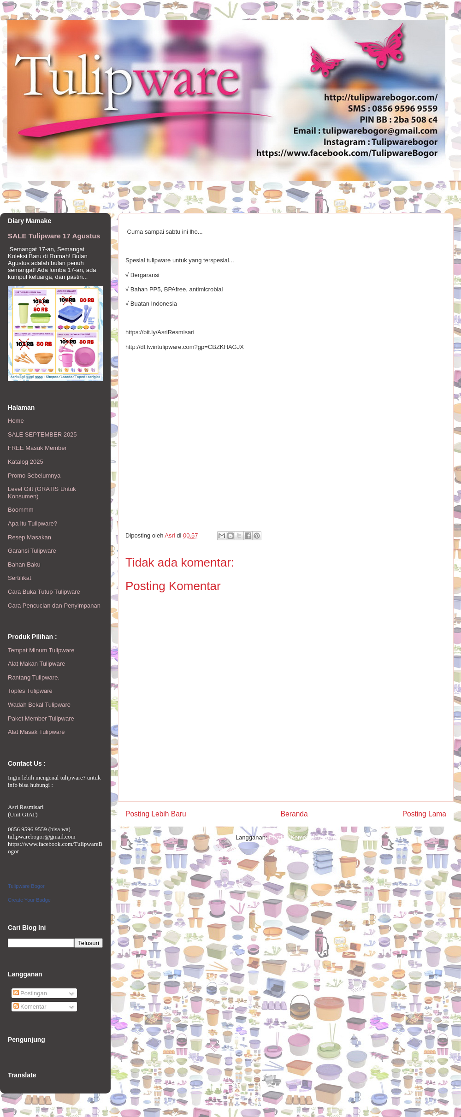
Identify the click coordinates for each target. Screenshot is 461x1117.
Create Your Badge (29, 900)
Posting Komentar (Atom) (302, 837)
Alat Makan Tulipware (36, 663)
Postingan (30, 993)
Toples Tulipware (30, 690)
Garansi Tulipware (32, 550)
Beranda (294, 814)
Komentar (30, 1006)
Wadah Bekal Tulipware (39, 704)
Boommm (21, 509)
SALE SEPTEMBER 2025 (42, 434)
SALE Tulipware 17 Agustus (54, 236)
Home (16, 420)
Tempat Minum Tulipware (41, 650)
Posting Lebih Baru (155, 814)
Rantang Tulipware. (33, 677)
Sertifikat (19, 577)
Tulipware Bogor (26, 886)
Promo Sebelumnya (34, 475)
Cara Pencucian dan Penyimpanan (54, 605)
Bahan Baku (24, 564)
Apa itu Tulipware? (32, 523)
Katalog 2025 (25, 461)
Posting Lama (424, 814)
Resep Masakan (29, 537)
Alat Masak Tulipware (36, 731)
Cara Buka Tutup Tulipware (44, 591)
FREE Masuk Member (37, 447)
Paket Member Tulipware (41, 718)
